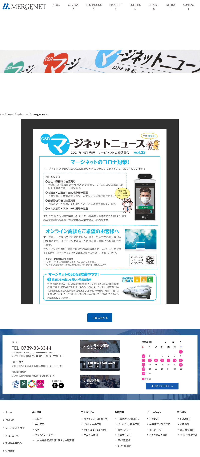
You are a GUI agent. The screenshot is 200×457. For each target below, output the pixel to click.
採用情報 (10, 450)
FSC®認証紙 (124, 440)
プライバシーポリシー (45, 435)
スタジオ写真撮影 (158, 435)
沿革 (37, 429)
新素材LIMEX (124, 435)
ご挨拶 (38, 418)
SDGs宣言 (185, 418)
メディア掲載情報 (189, 435)
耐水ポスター (124, 429)
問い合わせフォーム (162, 385)
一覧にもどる (100, 318)
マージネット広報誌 (15, 427)
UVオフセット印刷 (93, 424)
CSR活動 (184, 424)
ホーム (3, 114)
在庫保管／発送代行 (159, 424)
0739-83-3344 (36, 348)
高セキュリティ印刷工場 (96, 418)
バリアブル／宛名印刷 (129, 424)
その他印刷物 (124, 445)
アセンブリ (154, 418)
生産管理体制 (91, 435)
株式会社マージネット (24, 7)
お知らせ (9, 420)
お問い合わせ (12, 435)
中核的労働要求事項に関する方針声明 (54, 440)
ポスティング (155, 429)
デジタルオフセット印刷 (95, 429)
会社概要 (39, 424)
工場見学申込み (13, 443)
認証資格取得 (187, 429)
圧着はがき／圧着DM (128, 418)
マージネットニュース (19, 114)
